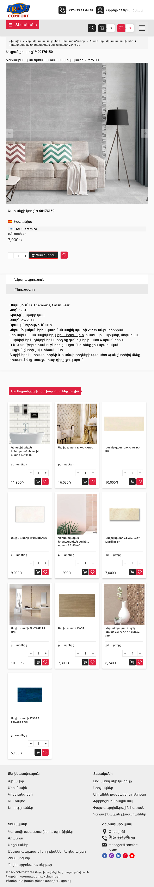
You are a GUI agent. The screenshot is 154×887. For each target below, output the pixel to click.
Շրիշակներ (103, 787)
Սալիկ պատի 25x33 (71, 628)
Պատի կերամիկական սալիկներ (111, 41)
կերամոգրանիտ (69, 335)
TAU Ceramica (26, 229)
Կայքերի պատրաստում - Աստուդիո (33, 876)
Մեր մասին (17, 787)
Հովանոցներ (19, 858)
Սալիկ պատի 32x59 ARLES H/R (28, 630)
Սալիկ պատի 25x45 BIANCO (29, 538)
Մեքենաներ (18, 845)
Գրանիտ (15, 838)
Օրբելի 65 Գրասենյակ (123, 831)
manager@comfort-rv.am (124, 844)
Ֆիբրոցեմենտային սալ (113, 801)
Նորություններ (20, 807)
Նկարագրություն (29, 279)
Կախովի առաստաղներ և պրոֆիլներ (40, 831)
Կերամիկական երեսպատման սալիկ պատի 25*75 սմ (44, 45)
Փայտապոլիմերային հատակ (118, 807)
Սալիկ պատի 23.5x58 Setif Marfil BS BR (122, 539)
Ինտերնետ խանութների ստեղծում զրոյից (38, 881)
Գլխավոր (15, 41)
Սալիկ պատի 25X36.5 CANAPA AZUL (25, 720)
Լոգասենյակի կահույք (112, 781)
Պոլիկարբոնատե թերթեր (30, 864)
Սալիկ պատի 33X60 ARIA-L (75, 447)
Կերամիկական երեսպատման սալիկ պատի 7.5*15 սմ (25, 451)
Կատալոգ (16, 801)
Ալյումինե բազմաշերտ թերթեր (119, 794)
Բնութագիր (24, 289)
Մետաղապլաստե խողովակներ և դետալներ (47, 851)
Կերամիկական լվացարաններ (119, 814)
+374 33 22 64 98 (80, 10)
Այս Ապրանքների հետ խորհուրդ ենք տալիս (45, 391)
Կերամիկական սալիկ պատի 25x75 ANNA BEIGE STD (121, 631)
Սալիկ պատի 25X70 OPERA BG (122, 449)
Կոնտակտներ (20, 794)
